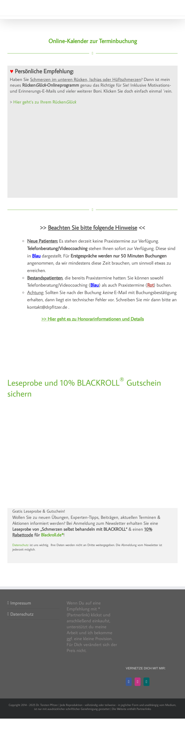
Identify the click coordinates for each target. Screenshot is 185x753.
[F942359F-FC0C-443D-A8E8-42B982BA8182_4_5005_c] (92, 406)
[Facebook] (129, 682)
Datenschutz (20, 545)
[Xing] (146, 682)
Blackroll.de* (52, 535)
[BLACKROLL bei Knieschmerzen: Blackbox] (93, 455)
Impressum (20, 603)
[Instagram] (138, 682)
